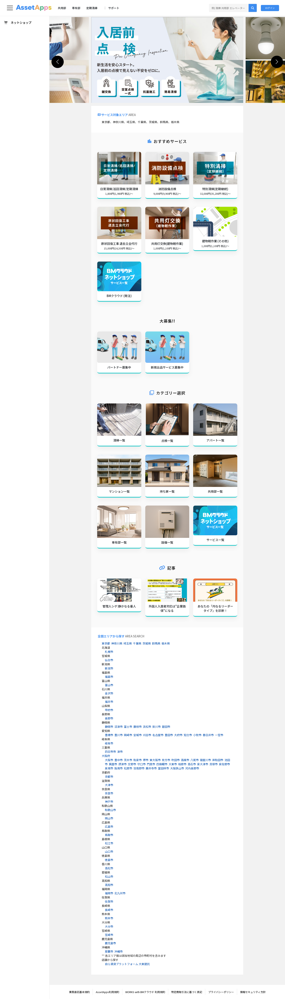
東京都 (106, 643)
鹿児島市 (110, 943)
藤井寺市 (151, 768)
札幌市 (109, 652)
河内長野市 (192, 768)
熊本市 (109, 918)
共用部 (62, 8)
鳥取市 (109, 835)
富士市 (128, 727)
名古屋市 (157, 735)
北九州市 (119, 893)
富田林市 (163, 768)
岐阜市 (109, 743)
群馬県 (156, 643)
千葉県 (137, 643)
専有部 (76, 8)
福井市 (109, 702)
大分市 (109, 926)
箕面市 (113, 764)
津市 (120, 752)
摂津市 (122, 764)
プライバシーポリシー (221, 992)
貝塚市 (213, 764)
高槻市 (185, 760)
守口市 (141, 764)
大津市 (109, 785)
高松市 (109, 868)
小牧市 (197, 735)
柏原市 (182, 764)
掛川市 (156, 727)
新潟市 (109, 668)
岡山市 (109, 818)
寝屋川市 (205, 760)
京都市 (109, 777)
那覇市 (109, 951)
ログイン (270, 8)
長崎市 (109, 910)
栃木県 (166, 643)
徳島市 (109, 860)
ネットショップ (17, 22)
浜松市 (147, 727)
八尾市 (194, 760)
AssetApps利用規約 (107, 992)
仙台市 (109, 660)
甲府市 (109, 710)
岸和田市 (217, 760)
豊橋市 (109, 735)
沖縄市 (118, 951)
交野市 (132, 764)
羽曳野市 (138, 768)
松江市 (109, 843)
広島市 (109, 827)
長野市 (109, 718)
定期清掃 (91, 8)
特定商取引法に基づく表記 (186, 992)
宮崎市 (109, 935)
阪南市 (118, 768)
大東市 (173, 764)
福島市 (109, 677)
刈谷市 (147, 735)
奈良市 (109, 793)
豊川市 (118, 735)
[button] (277, 62)
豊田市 (169, 735)
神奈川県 (116, 643)
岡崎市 (128, 735)
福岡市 (109, 893)
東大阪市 (155, 760)
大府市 (178, 735)
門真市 (151, 764)
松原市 (128, 768)
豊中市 (118, 760)
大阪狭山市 (177, 768)
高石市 (192, 764)
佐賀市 (109, 901)
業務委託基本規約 (79, 992)
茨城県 (146, 643)
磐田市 (166, 727)
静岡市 (109, 727)
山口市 (109, 851)
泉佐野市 (224, 764)
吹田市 (175, 760)
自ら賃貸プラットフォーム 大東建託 (127, 964)
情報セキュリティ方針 (253, 992)
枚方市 (166, 760)
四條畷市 (161, 764)
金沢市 (109, 693)
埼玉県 (128, 643)
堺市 (145, 760)
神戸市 (109, 802)
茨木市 (128, 760)
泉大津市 (202, 764)
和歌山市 (110, 810)
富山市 (109, 685)
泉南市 (109, 768)
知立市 (188, 735)
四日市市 (110, 752)
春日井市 (208, 735)
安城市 (137, 735)
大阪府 (106, 756)
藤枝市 (137, 727)
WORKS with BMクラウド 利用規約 (145, 992)
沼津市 (118, 727)
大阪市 (109, 760)
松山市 (109, 876)
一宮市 (219, 735)
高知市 (109, 885)
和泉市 (137, 760)
